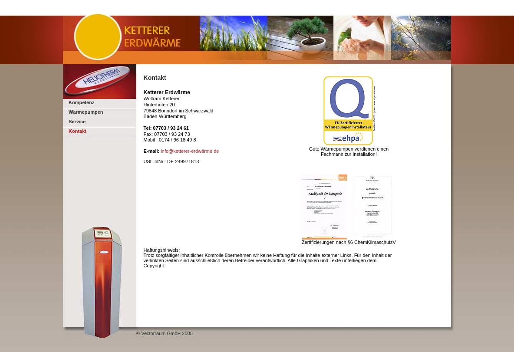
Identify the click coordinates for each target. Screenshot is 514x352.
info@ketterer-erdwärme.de (190, 151)
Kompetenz (81, 102)
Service (76, 121)
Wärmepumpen (85, 112)
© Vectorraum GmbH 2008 (164, 333)
